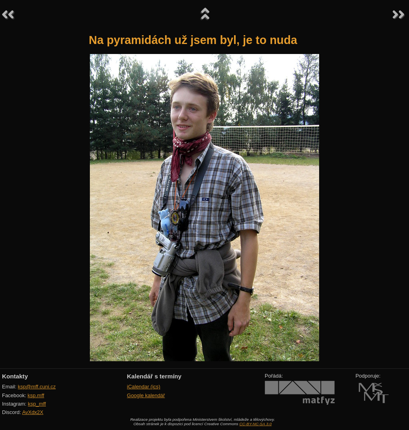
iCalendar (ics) (144, 387)
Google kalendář (146, 395)
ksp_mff (37, 404)
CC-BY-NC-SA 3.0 (255, 424)
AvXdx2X (32, 412)
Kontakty (15, 376)
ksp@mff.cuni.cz (37, 387)
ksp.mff (36, 395)
